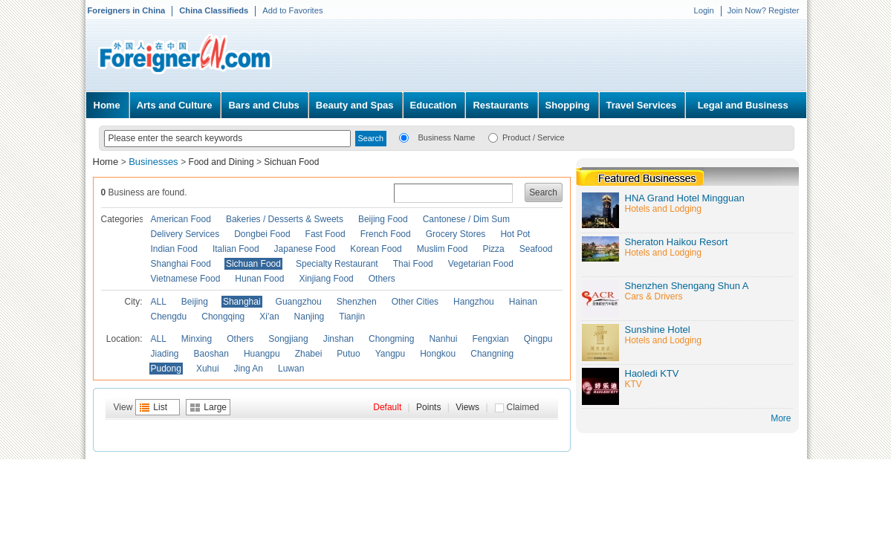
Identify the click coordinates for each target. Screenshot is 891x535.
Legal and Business (743, 105)
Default (387, 407)
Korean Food (375, 249)
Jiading (165, 353)
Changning (491, 353)
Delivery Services (185, 234)
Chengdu (169, 316)
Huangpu (262, 353)
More (781, 418)
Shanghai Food (181, 264)
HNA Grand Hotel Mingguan (685, 198)
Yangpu (390, 353)
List (160, 407)
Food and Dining (221, 162)
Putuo (348, 353)
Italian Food (236, 249)
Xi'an (269, 316)
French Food (385, 234)
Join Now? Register (764, 10)
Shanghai (242, 301)
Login (703, 10)
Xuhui (207, 368)
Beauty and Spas (355, 105)
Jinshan (338, 339)
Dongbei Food (262, 234)
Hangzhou (473, 301)
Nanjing (309, 316)
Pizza (493, 249)
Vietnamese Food (186, 278)
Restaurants (500, 105)
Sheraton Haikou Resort (676, 241)
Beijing (194, 301)
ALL (158, 301)
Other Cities (415, 301)
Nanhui (443, 339)
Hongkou (438, 353)
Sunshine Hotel (657, 329)
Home (107, 105)
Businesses (155, 161)
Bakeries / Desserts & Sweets (284, 219)
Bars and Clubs (263, 105)
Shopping (567, 105)
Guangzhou (299, 301)
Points (428, 407)
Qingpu (538, 339)
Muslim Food (442, 249)
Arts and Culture (175, 105)
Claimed (523, 407)
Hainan (523, 301)
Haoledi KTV (652, 373)
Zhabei (309, 353)
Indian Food (174, 249)
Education (433, 105)
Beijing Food (383, 219)
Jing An (248, 368)
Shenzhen (357, 301)
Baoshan (211, 353)
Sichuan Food (291, 162)
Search (543, 192)
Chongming (391, 339)
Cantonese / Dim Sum (466, 219)
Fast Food (325, 234)
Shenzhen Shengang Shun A (687, 285)
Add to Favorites (292, 10)
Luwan (291, 368)
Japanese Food (305, 249)
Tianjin (352, 316)
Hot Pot (515, 234)
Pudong (166, 368)
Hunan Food (259, 278)
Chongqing (222, 316)
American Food (181, 219)
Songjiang (288, 339)
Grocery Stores (456, 234)
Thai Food (413, 264)
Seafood (536, 249)
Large (215, 407)
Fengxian (490, 339)
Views (467, 407)
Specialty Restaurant (337, 264)
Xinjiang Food (326, 278)
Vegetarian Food (480, 264)
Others (382, 278)
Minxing (196, 339)
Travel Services (641, 105)
